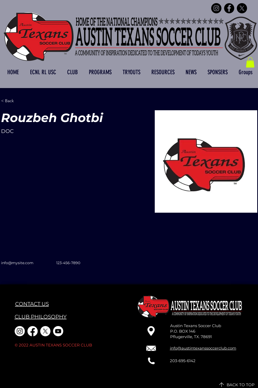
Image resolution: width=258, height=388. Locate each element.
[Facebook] (229, 8)
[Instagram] (216, 8)
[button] (250, 62)
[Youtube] (58, 331)
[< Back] (11, 101)
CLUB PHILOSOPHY (41, 317)
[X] (242, 8)
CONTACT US (32, 304)
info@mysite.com (17, 262)
